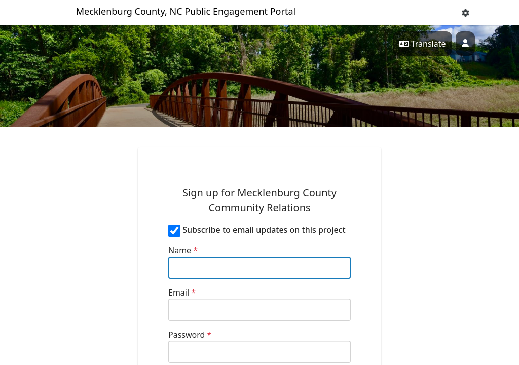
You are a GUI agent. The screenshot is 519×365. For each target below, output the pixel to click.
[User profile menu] (465, 43)
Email (182, 292)
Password (189, 334)
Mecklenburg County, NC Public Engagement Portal (186, 11)
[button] (465, 13)
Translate (422, 43)
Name (183, 250)
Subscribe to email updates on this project (263, 229)
